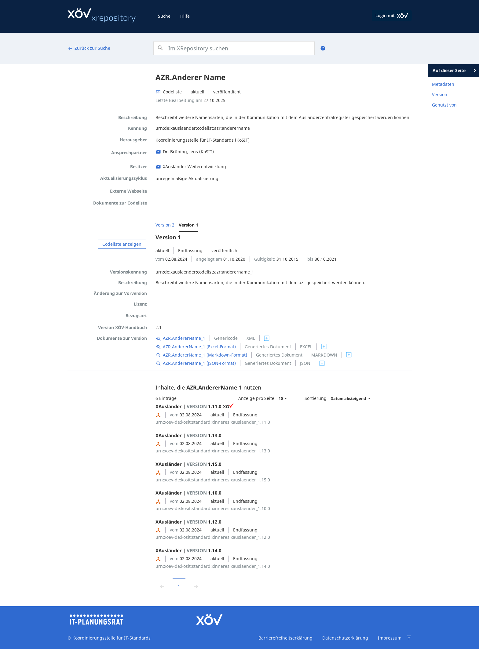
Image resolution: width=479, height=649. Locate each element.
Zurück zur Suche (89, 48)
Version (439, 94)
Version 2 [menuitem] (164, 225)
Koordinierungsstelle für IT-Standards (111, 638)
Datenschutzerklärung (345, 638)
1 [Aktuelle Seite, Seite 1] (179, 586)
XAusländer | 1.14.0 (188, 550)
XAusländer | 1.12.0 (188, 522)
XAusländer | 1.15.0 (188, 464)
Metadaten (443, 84)
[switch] (266, 338)
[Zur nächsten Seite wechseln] (196, 585)
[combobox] (233, 48)
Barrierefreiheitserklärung (285, 638)
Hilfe (185, 16)
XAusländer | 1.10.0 (188, 493)
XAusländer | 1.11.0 (194, 406)
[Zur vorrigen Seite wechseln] (161, 585)
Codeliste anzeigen (121, 244)
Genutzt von (444, 105)
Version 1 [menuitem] (188, 225)
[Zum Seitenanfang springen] (409, 637)
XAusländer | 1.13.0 (188, 435)
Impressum (389, 638)
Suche (164, 16)
